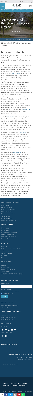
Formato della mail (11, 290)
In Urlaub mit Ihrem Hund (8, 214)
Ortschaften (16, 31)
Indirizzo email (5, 283)
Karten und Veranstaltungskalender (11, 249)
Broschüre (4, 246)
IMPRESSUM (12, 391)
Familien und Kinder (6, 207)
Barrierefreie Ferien (6, 212)
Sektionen (4, 1)
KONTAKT (5, 391)
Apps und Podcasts (6, 253)
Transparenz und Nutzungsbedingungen (12, 274)
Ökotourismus (5, 228)
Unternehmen (5, 230)
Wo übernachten (5, 205)
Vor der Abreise (5, 216)
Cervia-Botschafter (6, 315)
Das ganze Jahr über (7, 218)
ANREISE (20, 391)
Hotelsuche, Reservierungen (24, 357)
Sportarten (26, 109)
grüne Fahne (16, 73)
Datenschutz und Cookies (8, 269)
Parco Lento (22, 132)
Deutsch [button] (24, 1)
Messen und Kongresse (7, 234)
